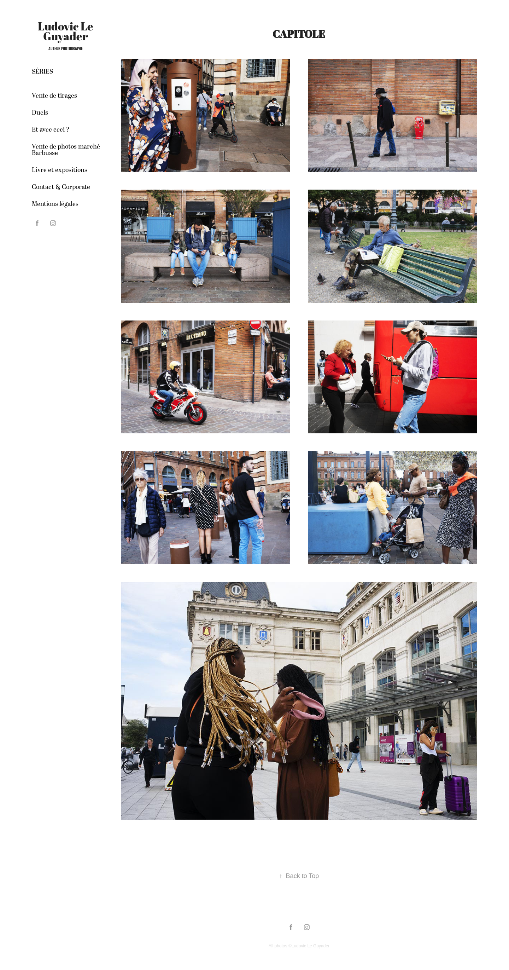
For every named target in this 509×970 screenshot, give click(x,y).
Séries (42, 71)
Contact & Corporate (61, 187)
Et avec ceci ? (50, 129)
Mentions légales (55, 204)
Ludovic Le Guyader (66, 31)
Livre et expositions (59, 170)
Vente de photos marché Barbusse (66, 150)
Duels (40, 112)
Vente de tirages (54, 95)
